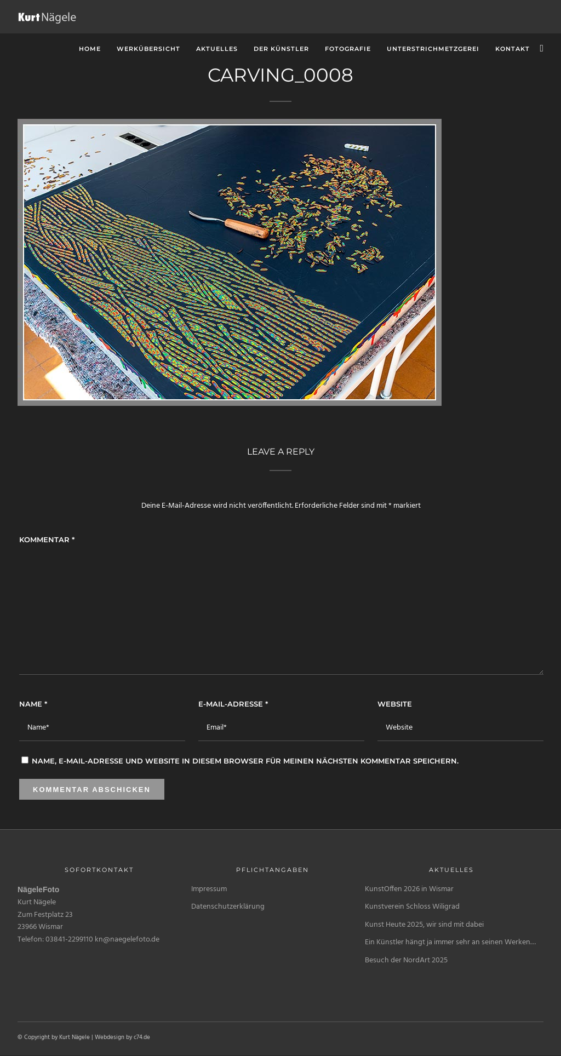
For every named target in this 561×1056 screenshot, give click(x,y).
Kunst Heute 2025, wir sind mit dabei (424, 925)
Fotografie (348, 49)
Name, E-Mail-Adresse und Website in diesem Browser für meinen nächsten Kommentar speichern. (245, 760)
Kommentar (47, 539)
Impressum (209, 889)
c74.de (142, 1037)
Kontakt (512, 49)
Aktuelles (217, 49)
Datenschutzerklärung (228, 906)
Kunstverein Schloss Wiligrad (412, 906)
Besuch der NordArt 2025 (406, 960)
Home (90, 49)
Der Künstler (281, 49)
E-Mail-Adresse (233, 703)
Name (33, 703)
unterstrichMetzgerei (433, 49)
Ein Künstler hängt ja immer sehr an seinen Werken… (450, 942)
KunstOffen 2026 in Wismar (409, 889)
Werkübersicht (148, 49)
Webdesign (109, 1037)
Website (394, 703)
